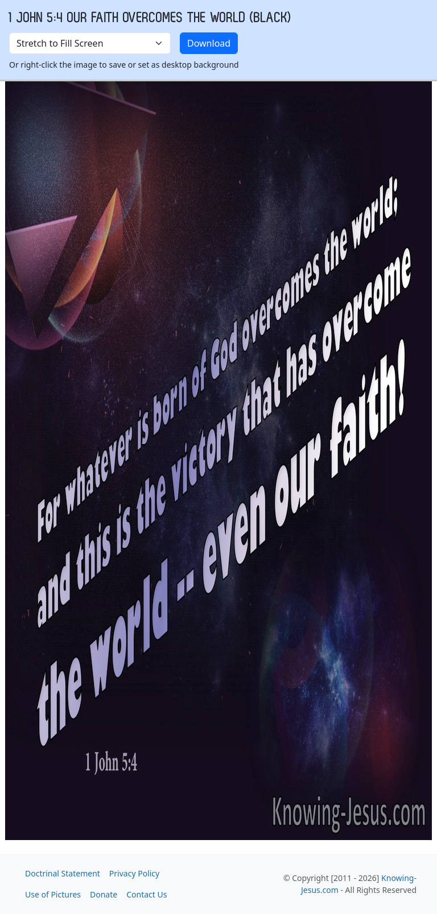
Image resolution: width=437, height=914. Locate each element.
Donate (103, 894)
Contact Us (146, 894)
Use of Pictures (53, 894)
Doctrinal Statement (62, 873)
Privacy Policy (134, 873)
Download (208, 43)
